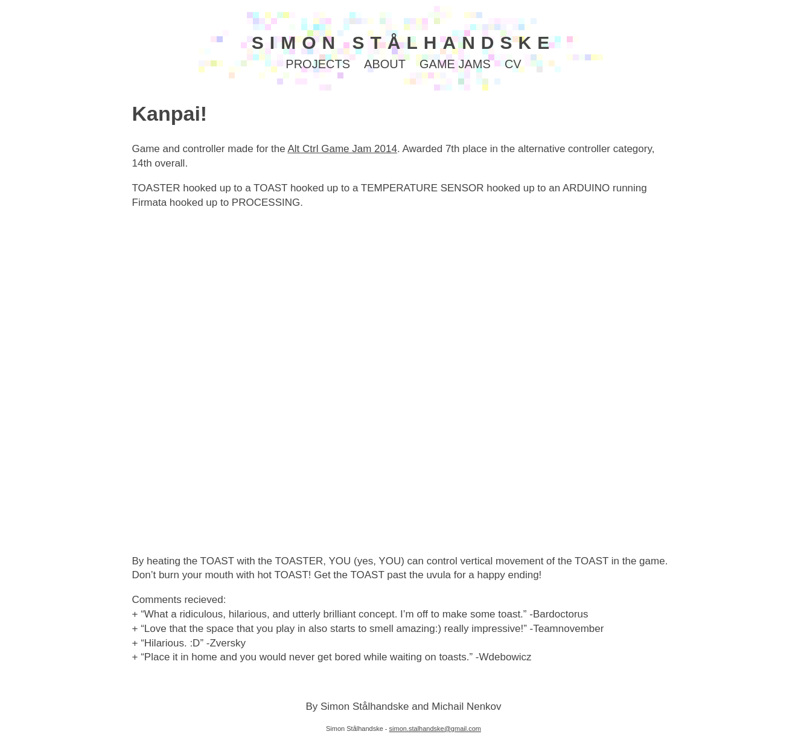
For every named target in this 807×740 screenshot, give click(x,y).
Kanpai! (170, 113)
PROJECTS (317, 64)
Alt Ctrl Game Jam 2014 (342, 149)
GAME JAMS (455, 64)
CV (513, 64)
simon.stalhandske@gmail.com (435, 728)
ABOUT (385, 64)
